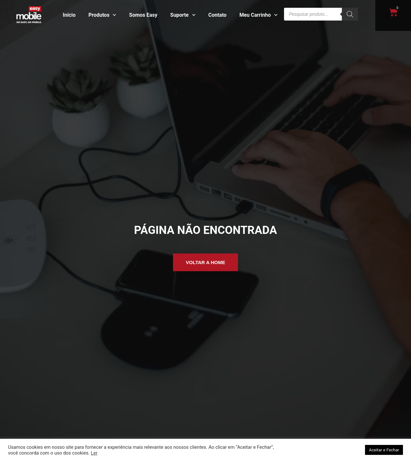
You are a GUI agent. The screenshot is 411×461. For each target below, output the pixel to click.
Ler (94, 453)
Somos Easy (143, 15)
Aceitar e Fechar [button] (384, 449)
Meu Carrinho (258, 15)
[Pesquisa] (350, 14)
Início (69, 15)
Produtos (102, 15)
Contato (217, 15)
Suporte (182, 15)
